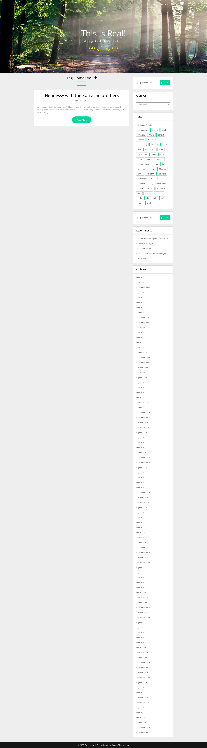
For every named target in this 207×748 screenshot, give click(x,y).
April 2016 (140, 587)
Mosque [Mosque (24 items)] (141, 169)
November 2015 (143, 607)
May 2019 (140, 447)
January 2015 (141, 657)
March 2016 (141, 592)
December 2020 (143, 357)
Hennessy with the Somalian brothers (82, 95)
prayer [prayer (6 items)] (153, 178)
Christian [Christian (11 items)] (152, 139)
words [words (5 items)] (140, 203)
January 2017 (141, 542)
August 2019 (141, 432)
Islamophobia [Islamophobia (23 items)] (143, 164)
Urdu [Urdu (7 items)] (140, 198)
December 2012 (143, 727)
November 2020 (143, 362)
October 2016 (142, 557)
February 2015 (142, 652)
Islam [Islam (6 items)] (140, 159)
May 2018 (140, 482)
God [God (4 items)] (153, 149)
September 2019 (143, 427)
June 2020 (140, 387)
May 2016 (140, 582)
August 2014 (141, 682)
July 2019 (140, 437)
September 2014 (143, 677)
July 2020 (140, 382)
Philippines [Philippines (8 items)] (142, 178)
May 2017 (140, 522)
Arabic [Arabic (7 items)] (151, 135)
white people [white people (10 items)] (151, 198)
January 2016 (141, 602)
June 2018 (140, 477)
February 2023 (142, 282)
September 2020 (143, 372)
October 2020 (142, 367)
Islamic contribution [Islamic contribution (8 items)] (154, 159)
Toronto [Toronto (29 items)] (159, 193)
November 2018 (143, 462)
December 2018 (143, 457)
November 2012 (143, 732)
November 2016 (143, 552)
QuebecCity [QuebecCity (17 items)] (142, 183)
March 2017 (141, 532)
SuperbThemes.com (120, 745)
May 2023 (140, 277)
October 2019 (142, 422)
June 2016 (140, 577)
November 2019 (143, 417)
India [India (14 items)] (162, 154)
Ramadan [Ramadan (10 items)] (161, 188)
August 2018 (141, 467)
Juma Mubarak (142, 258)
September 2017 (143, 502)
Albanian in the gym (144, 243)
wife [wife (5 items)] (162, 198)
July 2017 (140, 512)
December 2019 (143, 412)
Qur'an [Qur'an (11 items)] (140, 188)
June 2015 (140, 632)
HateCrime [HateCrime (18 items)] (142, 154)
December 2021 (143, 317)
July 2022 (140, 292)
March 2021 (141, 342)
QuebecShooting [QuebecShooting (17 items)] (159, 183)
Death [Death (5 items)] (164, 144)
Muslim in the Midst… (161, 4)
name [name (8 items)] (140, 174)
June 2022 (140, 297)
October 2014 (142, 672)
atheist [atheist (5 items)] (161, 135)
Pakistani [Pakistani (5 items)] (162, 174)
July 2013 (140, 707)
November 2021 (143, 322)
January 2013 (141, 722)
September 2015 (143, 617)
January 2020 (141, 407)
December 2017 (143, 492)
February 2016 (142, 597)
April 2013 (140, 712)
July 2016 (140, 572)
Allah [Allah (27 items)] (164, 130)
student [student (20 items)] (148, 193)
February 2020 (142, 402)
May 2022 (140, 302)
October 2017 (142, 497)
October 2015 (142, 612)
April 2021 (140, 337)
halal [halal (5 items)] (161, 149)
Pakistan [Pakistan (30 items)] (150, 174)
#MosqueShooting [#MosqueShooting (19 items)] (146, 125)
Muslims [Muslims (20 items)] (162, 169)
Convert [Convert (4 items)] (154, 144)
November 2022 (143, 287)
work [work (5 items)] (149, 203)
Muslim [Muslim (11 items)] (152, 169)
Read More (82, 120)
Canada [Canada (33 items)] (141, 139)
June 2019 (140, 442)
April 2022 (140, 307)
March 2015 (141, 647)
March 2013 (141, 717)
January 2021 (141, 352)
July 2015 (140, 627)
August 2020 (141, 377)
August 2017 (141, 507)
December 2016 (143, 547)
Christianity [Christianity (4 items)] (142, 144)
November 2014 (143, 667)
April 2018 (140, 487)
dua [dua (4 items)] (139, 149)
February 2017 (142, 537)
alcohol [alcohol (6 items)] (155, 130)
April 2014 (140, 692)
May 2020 (140, 392)
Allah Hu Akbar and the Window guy (151, 253)
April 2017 (140, 527)
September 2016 (143, 562)
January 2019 (141, 452)
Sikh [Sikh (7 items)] (139, 193)
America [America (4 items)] (141, 135)
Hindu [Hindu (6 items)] (153, 154)
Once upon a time (143, 248)
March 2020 (141, 397)
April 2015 (140, 642)
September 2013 (143, 702)
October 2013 (142, 697)
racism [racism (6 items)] (150, 188)
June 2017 (140, 517)
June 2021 (140, 332)
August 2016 (141, 567)
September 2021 (143, 327)
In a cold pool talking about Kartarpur (152, 238)
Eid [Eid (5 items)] (146, 149)
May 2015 (140, 637)
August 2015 (141, 622)
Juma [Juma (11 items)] (155, 164)
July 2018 (140, 472)
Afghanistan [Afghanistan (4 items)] (143, 130)
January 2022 (141, 312)
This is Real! (44, 4)
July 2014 (140, 687)
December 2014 (143, 662)
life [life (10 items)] (163, 164)
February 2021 (142, 347)
